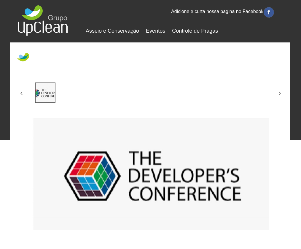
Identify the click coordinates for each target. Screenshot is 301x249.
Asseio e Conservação (112, 31)
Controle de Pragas (195, 31)
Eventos (155, 31)
